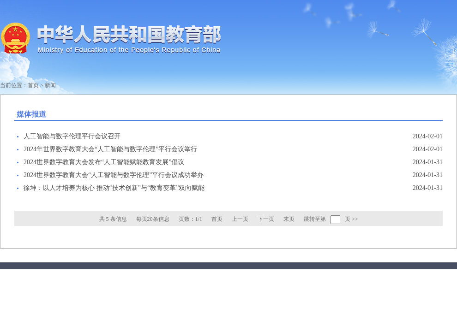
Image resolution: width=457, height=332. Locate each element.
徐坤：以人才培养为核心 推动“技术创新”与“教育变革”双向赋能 (114, 187)
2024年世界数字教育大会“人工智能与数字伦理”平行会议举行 (110, 149)
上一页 (240, 219)
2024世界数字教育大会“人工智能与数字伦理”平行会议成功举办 (114, 175)
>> (355, 219)
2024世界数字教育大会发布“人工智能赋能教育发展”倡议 (104, 162)
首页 (33, 85)
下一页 (266, 219)
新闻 (50, 85)
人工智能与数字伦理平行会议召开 (72, 136)
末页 (289, 219)
